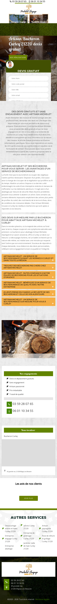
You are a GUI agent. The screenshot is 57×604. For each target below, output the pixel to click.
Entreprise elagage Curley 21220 (9, 539)
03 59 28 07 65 (18, 1)
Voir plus (28, 498)
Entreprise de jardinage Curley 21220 (28, 536)
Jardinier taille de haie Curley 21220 (28, 546)
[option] (18, 23)
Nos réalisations (18, 57)
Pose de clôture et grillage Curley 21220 (47, 539)
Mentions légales (42, 599)
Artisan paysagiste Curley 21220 (46, 528)
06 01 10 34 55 (37, 1)
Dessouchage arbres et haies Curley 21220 (9, 528)
